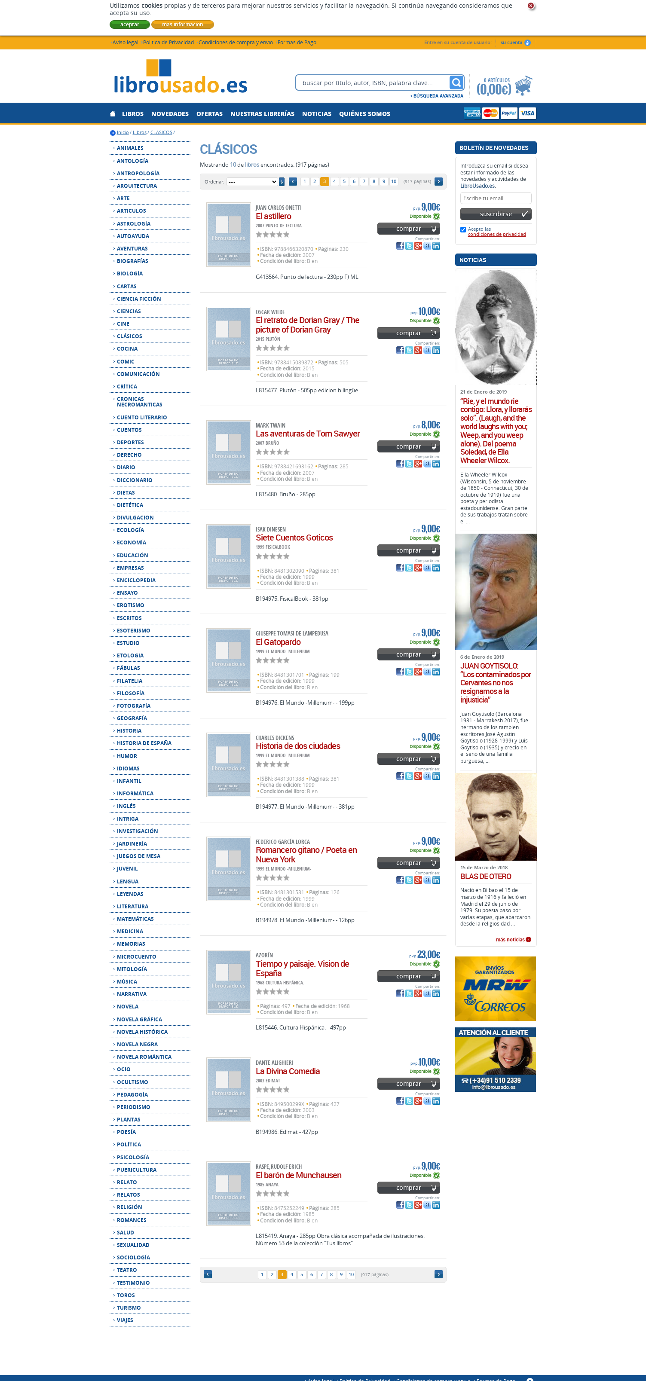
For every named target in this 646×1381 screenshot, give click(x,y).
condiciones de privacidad (497, 234)
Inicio (123, 132)
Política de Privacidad (168, 42)
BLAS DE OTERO (485, 876)
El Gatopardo (278, 642)
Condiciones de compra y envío (236, 42)
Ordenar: (214, 181)
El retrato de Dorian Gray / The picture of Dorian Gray (307, 324)
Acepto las (497, 231)
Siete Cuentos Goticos (294, 537)
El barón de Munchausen (298, 1175)
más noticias (510, 940)
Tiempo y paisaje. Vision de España (302, 968)
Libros (140, 132)
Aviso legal (125, 42)
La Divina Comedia (288, 1071)
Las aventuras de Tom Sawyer (308, 433)
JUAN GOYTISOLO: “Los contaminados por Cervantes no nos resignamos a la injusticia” (495, 683)
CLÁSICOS (161, 132)
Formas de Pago (297, 42)
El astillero (273, 216)
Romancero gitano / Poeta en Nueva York (306, 854)
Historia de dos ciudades (298, 746)
